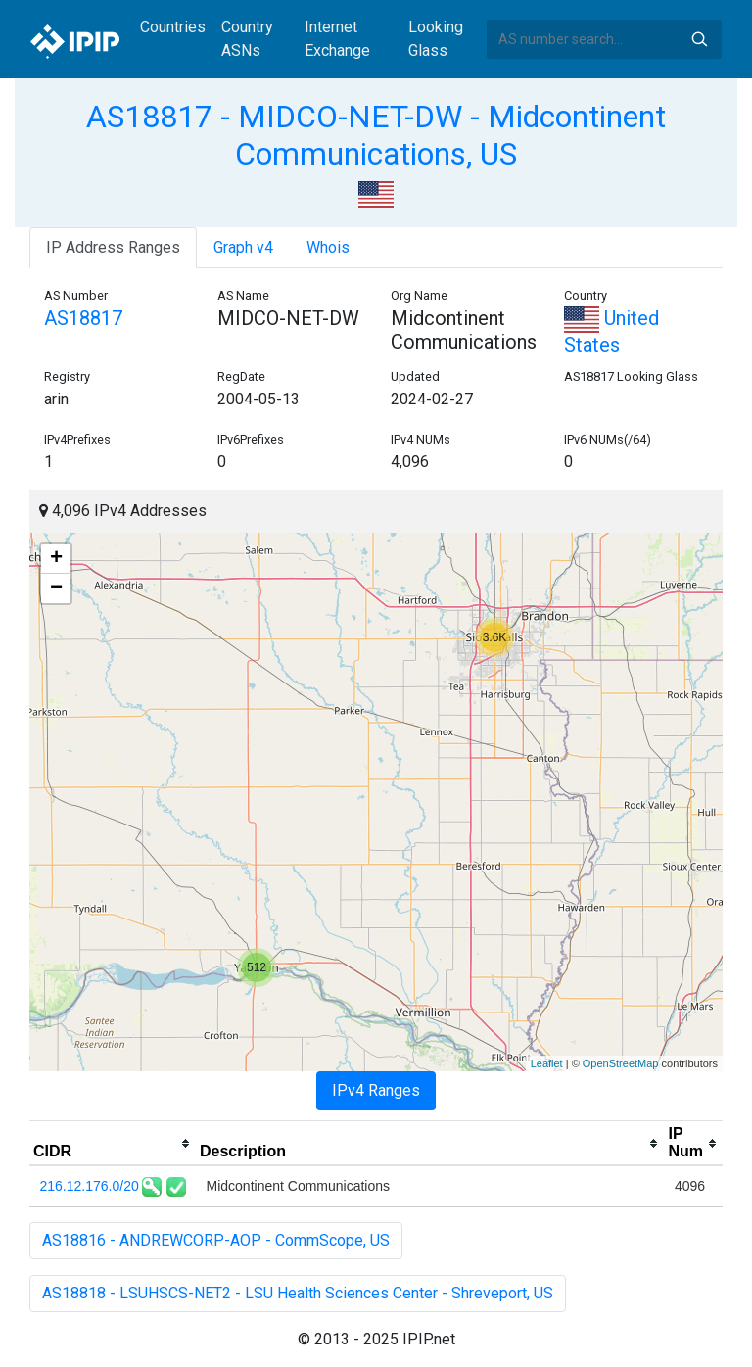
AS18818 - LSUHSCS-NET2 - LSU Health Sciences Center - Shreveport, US (297, 1293)
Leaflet (547, 1063)
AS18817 (83, 318)
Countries (173, 27)
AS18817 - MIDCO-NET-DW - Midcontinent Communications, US (376, 135)
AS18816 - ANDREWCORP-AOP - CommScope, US (216, 1240)
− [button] (56, 588)
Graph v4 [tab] (243, 247)
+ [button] (56, 559)
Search (699, 39)
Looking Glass (435, 39)
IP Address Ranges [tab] (113, 247)
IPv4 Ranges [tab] (376, 1090)
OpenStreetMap (621, 1063)
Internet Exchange (337, 39)
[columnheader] (112, 1143)
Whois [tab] (328, 247)
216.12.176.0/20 (89, 1186)
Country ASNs (247, 39)
